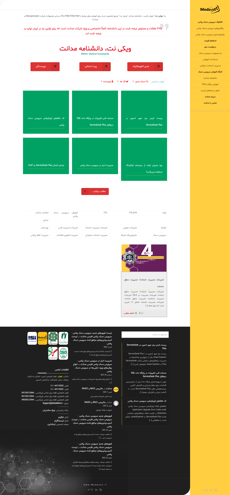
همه (164, 212)
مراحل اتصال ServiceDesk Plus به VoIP (46, 165)
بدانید (45, 220)
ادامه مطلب (129, 313)
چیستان (44, 227)
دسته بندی (140, 81)
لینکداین (51, 424)
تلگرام (61, 417)
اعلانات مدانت (41, 212)
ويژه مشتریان (49, 410)
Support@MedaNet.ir (53, 403)
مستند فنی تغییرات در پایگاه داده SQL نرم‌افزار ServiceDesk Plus (148, 374)
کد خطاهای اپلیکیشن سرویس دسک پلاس (147, 401)
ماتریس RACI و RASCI (92, 388)
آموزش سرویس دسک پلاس (65, 214)
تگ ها (122, 81)
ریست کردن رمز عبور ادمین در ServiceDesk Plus (146, 347)
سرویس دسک (159, 235)
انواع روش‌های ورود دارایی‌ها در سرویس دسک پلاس (92, 368)
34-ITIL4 (133, 212)
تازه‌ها (163, 227)
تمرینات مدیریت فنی (68, 227)
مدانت (109, 388)
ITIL (105, 212)
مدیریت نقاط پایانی (39, 235)
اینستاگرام (59, 420)
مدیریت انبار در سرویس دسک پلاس (96, 165)
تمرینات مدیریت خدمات (96, 227)
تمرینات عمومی (130, 227)
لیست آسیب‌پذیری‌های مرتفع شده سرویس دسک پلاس (92, 340)
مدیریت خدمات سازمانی (96, 235)
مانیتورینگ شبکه (129, 235)
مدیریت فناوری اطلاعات (67, 235)
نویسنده (107, 81)
